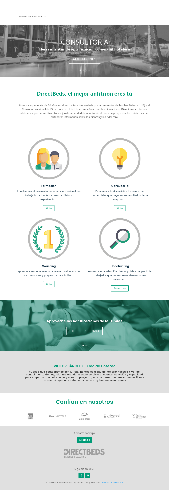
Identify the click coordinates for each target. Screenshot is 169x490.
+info (49, 208)
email (86, 439)
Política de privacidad (113, 482)
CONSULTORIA (84, 43)
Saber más (120, 288)
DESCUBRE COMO (84, 331)
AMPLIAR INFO (84, 60)
